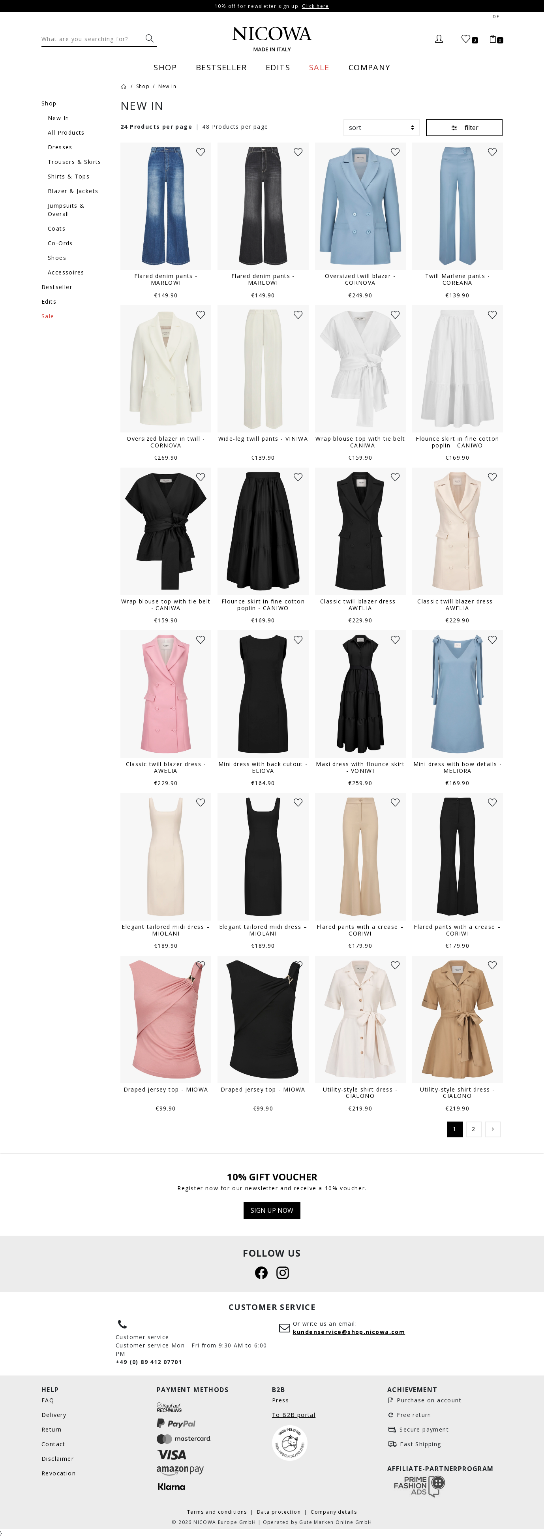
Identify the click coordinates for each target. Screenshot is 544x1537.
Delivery (53, 1415)
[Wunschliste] (200, 151)
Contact (53, 1444)
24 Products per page (156, 126)
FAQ (47, 1400)
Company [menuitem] (369, 67)
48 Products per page (235, 126)
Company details (334, 1512)
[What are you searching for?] (150, 38)
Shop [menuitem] (165, 67)
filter (464, 127)
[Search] (92, 38)
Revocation (58, 1473)
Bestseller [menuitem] (221, 67)
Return (51, 1429)
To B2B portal (293, 1415)
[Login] (439, 39)
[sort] (381, 127)
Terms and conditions (218, 1512)
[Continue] (493, 1129)
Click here (315, 6)
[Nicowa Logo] (272, 39)
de (496, 16)
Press (280, 1400)
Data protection (279, 1512)
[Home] (124, 86)
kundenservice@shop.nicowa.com (349, 1332)
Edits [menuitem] (278, 67)
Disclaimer (57, 1458)
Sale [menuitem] (319, 67)
